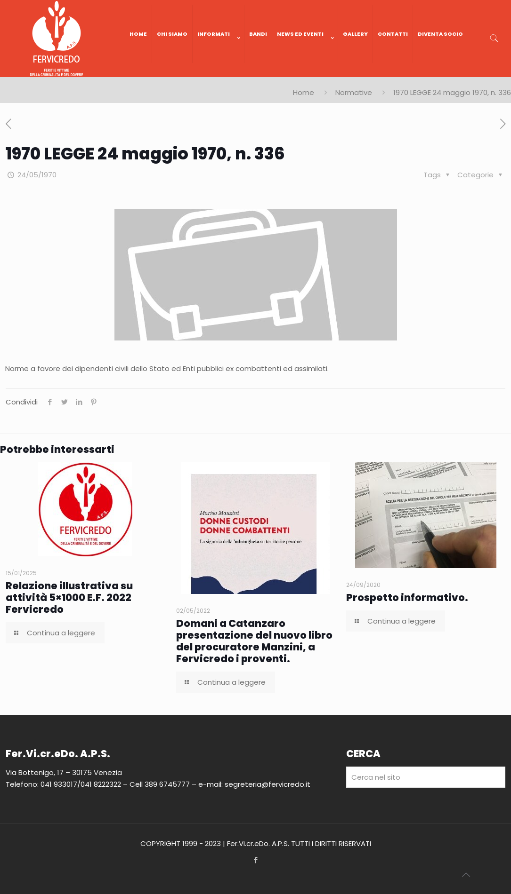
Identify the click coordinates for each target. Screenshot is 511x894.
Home (303, 92)
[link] (218, 72)
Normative (353, 92)
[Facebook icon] (255, 860)
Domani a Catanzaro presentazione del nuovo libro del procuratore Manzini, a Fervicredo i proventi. (254, 641)
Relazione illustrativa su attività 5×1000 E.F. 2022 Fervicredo (69, 597)
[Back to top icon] (466, 875)
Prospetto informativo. (407, 597)
